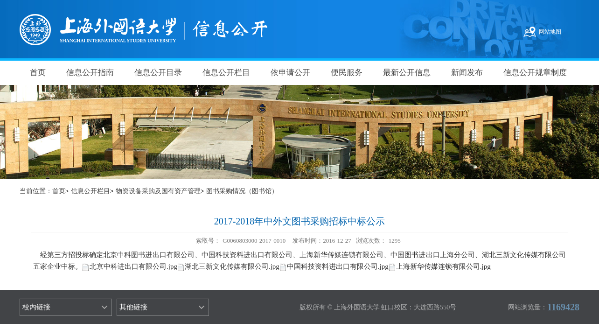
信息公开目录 (158, 72)
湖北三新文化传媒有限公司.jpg (232, 266)
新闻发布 (467, 72)
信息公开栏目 (226, 72)
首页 (38, 72)
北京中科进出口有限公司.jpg (133, 266)
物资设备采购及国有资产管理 (158, 191)
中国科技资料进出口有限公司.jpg (338, 266)
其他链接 (133, 307)
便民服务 (346, 72)
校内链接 (36, 307)
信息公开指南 (90, 72)
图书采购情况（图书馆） (242, 191)
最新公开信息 (407, 72)
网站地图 (550, 31)
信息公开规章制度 (535, 72)
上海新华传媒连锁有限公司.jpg (443, 266)
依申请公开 (290, 72)
